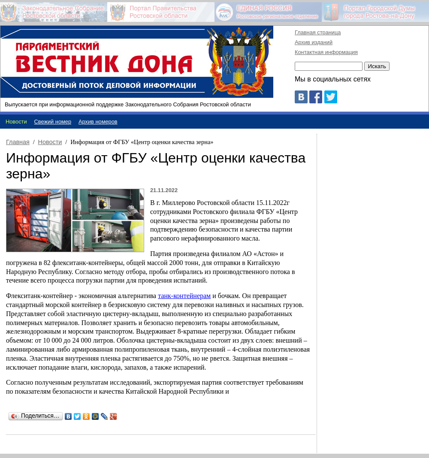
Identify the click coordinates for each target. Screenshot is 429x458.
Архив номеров (98, 121)
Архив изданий (313, 42)
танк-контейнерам (184, 295)
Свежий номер (53, 121)
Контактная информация (326, 52)
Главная (18, 142)
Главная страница (318, 32)
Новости (50, 142)
